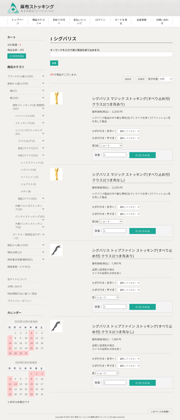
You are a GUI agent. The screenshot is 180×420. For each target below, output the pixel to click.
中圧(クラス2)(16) (31, 155)
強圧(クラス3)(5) (31, 198)
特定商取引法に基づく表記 (22, 293)
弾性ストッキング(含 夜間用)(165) (29, 106)
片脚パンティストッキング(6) (30, 225)
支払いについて (79, 21)
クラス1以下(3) (31, 141)
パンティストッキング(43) (30, 217)
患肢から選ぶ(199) (26, 83)
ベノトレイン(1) (29, 177)
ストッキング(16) (30, 123)
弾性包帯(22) (26, 252)
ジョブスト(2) (28, 184)
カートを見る (121, 21)
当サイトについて (17, 279)
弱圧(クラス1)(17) (31, 148)
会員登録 (141, 19)
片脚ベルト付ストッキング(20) (30, 207)
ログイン (100, 19)
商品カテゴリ (38, 21)
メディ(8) (26, 191)
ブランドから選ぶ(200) (26, 76)
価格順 (128, 78)
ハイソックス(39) (30, 116)
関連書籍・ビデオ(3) (18, 266)
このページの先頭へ (160, 411)
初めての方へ (59, 21)
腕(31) (27, 90)
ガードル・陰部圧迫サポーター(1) (29, 236)
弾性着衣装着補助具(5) (26, 259)
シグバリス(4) (28, 169)
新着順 (141, 78)
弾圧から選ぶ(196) (26, 245)
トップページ (18, 21)
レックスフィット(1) (32, 162)
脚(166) (27, 98)
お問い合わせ (162, 21)
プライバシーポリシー (19, 300)
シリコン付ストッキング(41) (30, 131)
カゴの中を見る (16, 55)
